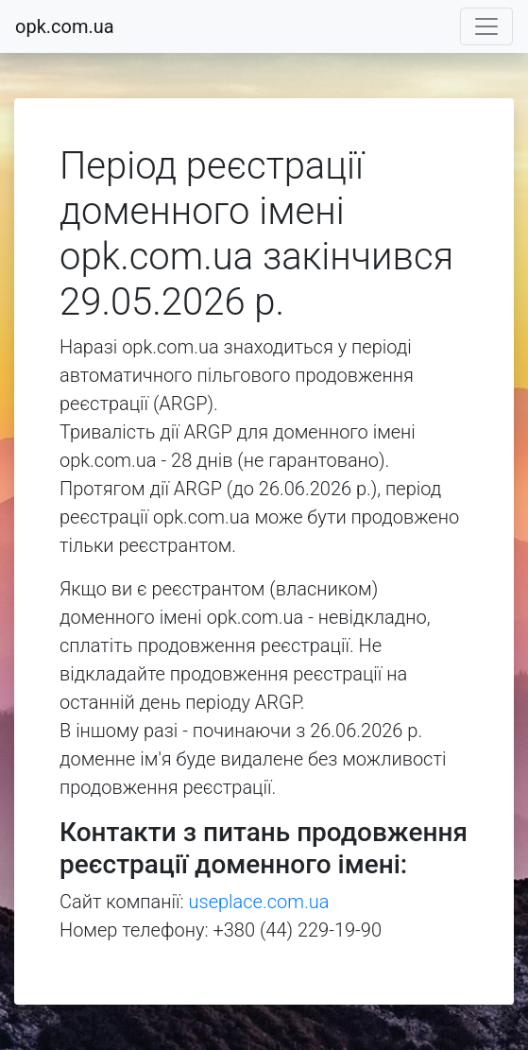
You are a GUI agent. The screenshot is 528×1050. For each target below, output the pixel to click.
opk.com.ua (64, 26)
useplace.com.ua (259, 901)
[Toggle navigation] (486, 26)
